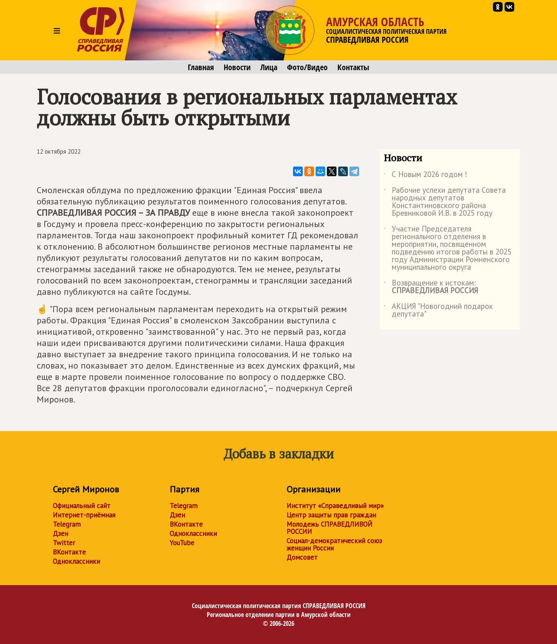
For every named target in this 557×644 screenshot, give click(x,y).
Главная (201, 67)
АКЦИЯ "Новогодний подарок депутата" (438, 310)
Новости (237, 67)
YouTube (182, 542)
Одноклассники (76, 561)
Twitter (64, 542)
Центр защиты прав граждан (331, 515)
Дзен (60, 533)
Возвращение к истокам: (431, 287)
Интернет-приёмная (84, 515)
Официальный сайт (81, 505)
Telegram (67, 524)
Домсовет (302, 557)
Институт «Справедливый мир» (335, 505)
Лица (268, 67)
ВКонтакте (69, 552)
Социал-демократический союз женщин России (334, 544)
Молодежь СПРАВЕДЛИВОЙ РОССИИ (329, 528)
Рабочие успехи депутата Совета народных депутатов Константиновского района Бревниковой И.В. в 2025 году (445, 202)
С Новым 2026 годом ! (425, 176)
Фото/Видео (307, 67)
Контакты (353, 67)
